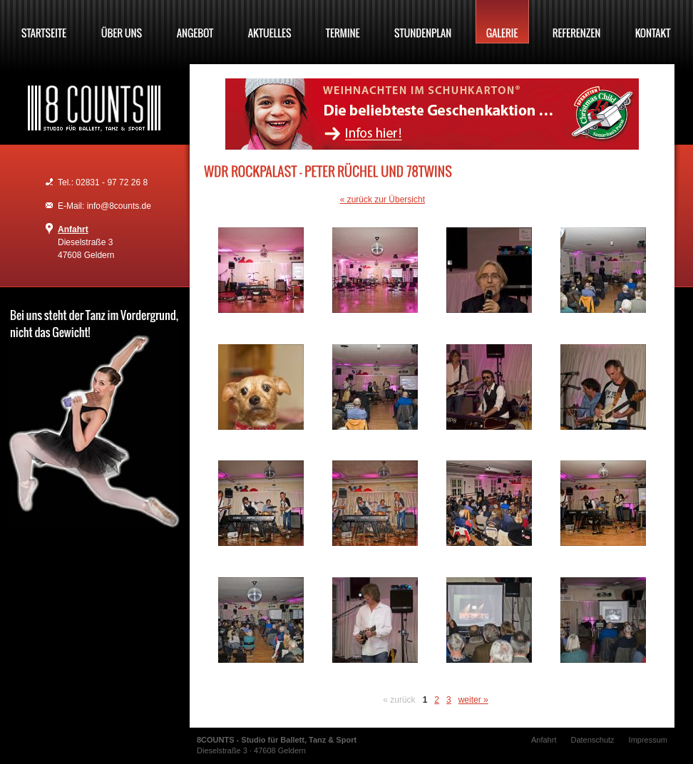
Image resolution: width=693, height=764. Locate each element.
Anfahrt (73, 229)
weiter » (473, 700)
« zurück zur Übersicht (382, 200)
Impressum (648, 739)
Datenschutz (592, 739)
